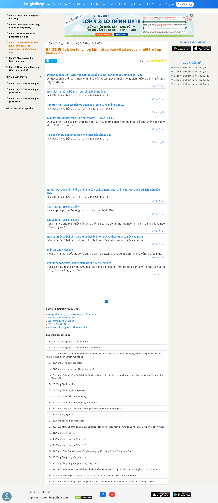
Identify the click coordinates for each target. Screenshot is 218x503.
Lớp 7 (103, 4)
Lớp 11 (66, 4)
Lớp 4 (131, 4)
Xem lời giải (158, 99)
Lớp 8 (94, 4)
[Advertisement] (106, 166)
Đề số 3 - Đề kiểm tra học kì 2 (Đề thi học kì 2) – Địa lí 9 (192, 79)
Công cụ (169, 4)
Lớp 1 (159, 4)
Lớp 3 (141, 4)
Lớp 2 (150, 4)
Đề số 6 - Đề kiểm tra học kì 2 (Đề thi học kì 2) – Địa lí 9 (192, 67)
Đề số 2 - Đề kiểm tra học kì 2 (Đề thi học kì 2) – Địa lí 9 (192, 83)
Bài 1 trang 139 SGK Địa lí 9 (61, 320)
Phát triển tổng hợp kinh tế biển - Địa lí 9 (67, 327)
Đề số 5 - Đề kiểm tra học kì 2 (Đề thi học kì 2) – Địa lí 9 (192, 71)
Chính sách (47, 492)
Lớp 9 (85, 4)
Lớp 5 (122, 4)
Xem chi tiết (158, 85)
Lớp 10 (76, 4)
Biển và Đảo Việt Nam (58, 324)
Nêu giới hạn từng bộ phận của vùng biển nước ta (72, 314)
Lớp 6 (113, 4)
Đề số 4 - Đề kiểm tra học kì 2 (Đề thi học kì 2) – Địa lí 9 (192, 75)
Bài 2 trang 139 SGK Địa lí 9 (61, 317)
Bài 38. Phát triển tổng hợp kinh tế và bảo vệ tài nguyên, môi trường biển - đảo (103, 51)
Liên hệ (32, 492)
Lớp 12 (57, 4)
